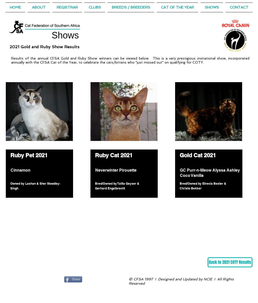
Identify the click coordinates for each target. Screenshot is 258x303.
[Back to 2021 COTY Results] (230, 262)
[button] (177, 7)
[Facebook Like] (93, 279)
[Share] (73, 279)
